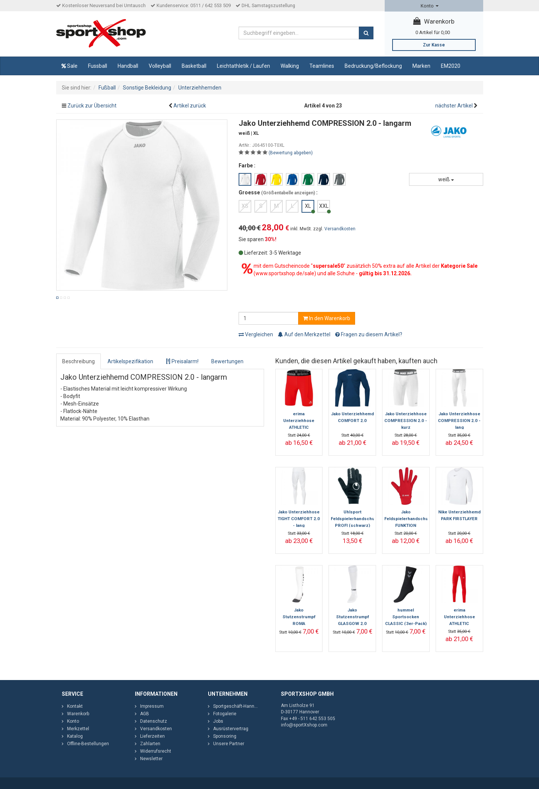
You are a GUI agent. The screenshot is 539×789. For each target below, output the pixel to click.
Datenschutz (153, 721)
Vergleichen (256, 334)
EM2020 (450, 66)
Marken (421, 66)
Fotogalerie (224, 713)
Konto (430, 6)
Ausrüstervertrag (230, 728)
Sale (69, 66)
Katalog (75, 736)
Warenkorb (433, 21)
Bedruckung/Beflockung (373, 66)
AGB (144, 713)
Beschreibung (78, 361)
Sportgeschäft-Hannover (238, 706)
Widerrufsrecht (155, 751)
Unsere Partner (228, 743)
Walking (290, 66)
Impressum (152, 706)
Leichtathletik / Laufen (243, 66)
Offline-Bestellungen (88, 743)
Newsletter (151, 758)
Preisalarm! (182, 361)
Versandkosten (339, 228)
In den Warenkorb (326, 318)
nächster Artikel (454, 106)
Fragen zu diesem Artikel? (368, 334)
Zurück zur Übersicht (91, 106)
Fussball (97, 66)
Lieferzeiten (152, 736)
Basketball (194, 66)
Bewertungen (227, 361)
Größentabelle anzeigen (288, 192)
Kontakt (75, 706)
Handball (128, 66)
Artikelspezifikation (130, 361)
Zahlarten (150, 743)
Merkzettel (78, 728)
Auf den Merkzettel (304, 334)
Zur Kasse (434, 45)
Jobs (218, 721)
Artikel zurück (189, 106)
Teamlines (321, 66)
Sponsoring (224, 736)
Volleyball (160, 66)
